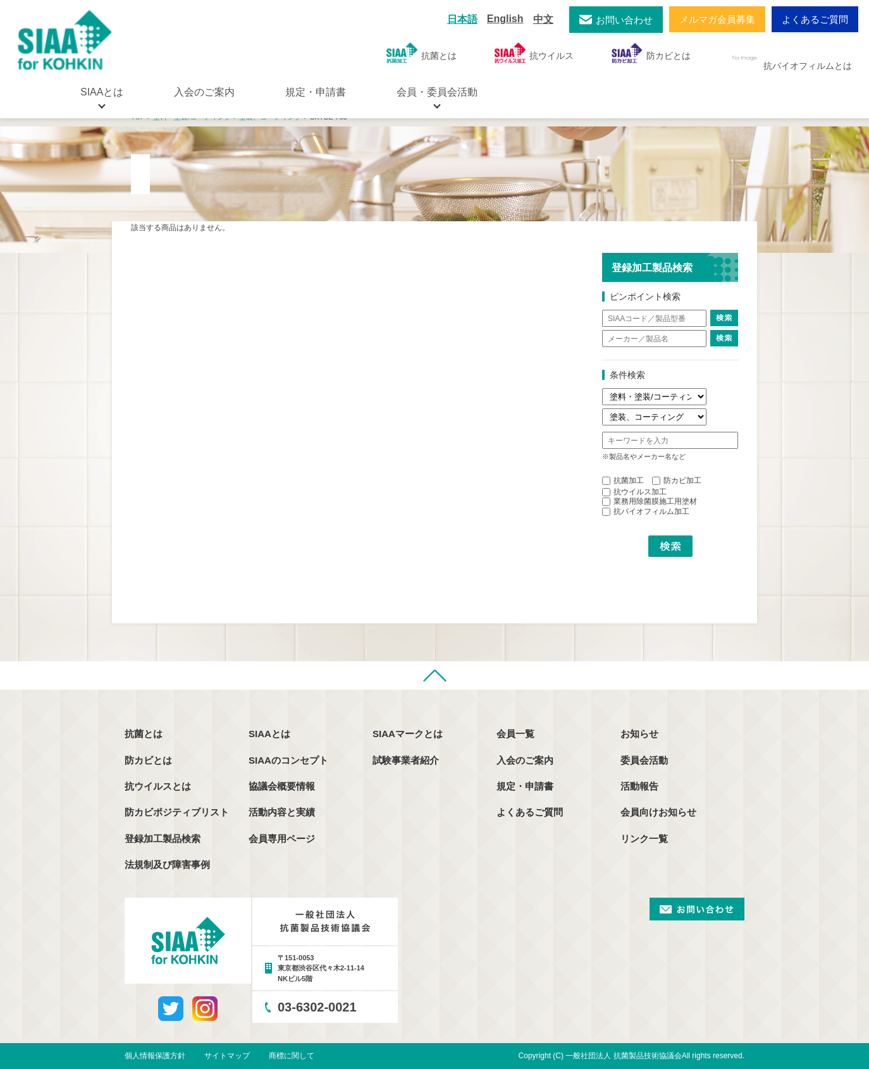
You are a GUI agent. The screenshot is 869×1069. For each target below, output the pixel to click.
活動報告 (639, 786)
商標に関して (291, 1055)
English (505, 18)
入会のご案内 (204, 92)
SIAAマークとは (408, 733)
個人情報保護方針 (155, 1055)
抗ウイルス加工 (634, 491)
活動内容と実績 (282, 812)
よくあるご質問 (815, 19)
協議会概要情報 (282, 786)
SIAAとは (269, 733)
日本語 (462, 19)
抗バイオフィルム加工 (645, 511)
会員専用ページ (282, 838)
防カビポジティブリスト (177, 812)
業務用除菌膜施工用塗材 (649, 501)
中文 (543, 19)
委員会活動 (644, 760)
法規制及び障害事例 (167, 864)
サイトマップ (227, 1055)
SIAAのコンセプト (288, 760)
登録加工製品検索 (162, 838)
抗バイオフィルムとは (790, 58)
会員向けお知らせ (658, 812)
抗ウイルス (534, 52)
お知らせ (639, 733)
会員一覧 (515, 733)
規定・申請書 (315, 92)
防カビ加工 (676, 480)
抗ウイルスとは (158, 786)
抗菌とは (421, 52)
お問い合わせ (624, 20)
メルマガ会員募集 (717, 19)
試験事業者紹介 (406, 760)
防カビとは (651, 52)
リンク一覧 (644, 838)
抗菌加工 (623, 480)
